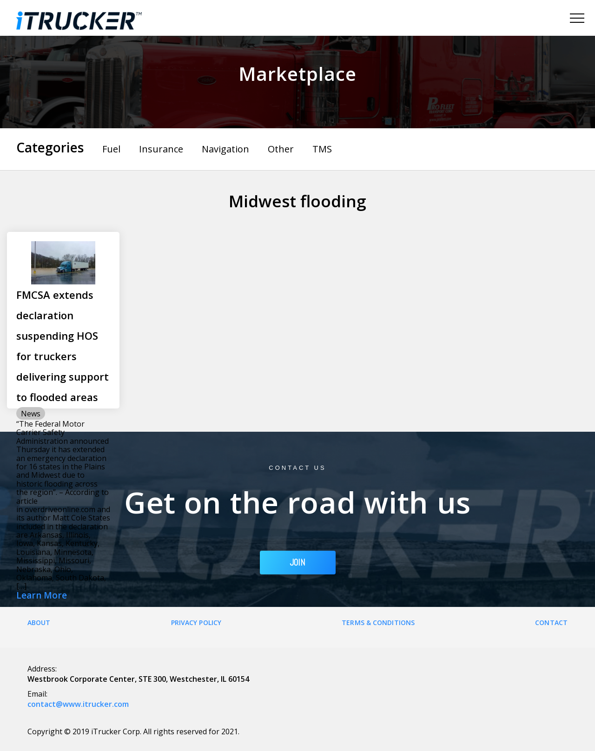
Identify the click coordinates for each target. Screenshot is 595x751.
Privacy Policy (196, 622)
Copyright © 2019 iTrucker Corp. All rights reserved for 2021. (133, 731)
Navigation (225, 149)
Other (281, 149)
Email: (37, 694)
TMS (322, 149)
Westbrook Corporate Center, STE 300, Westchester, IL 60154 (138, 679)
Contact (551, 622)
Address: (42, 669)
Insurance (161, 149)
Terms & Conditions (378, 622)
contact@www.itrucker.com (78, 704)
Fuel (111, 149)
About (39, 622)
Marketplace (297, 73)
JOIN (297, 562)
